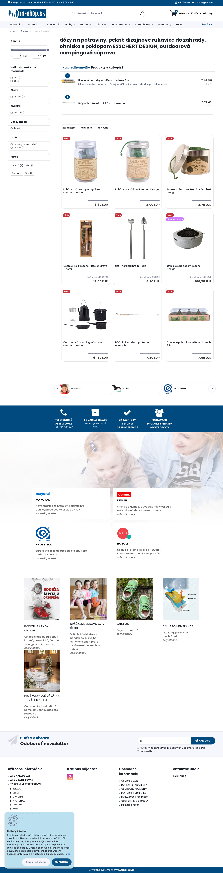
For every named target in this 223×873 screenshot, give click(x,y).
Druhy (68, 24)
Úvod (12, 31)
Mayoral (15, 24)
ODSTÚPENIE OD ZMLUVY (135, 800)
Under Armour (119, 24)
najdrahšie (86, 127)
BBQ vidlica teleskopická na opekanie (132, 344)
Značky (84, 24)
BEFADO (17, 788)
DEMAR (16, 792)
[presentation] (58, 389)
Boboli (179, 24)
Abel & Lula (53, 24)
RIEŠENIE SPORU (130, 805)
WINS (15, 808)
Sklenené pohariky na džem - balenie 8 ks (189, 344)
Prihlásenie (184, 2)
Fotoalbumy (142, 24)
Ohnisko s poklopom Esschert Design (185, 267)
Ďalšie (206, 24)
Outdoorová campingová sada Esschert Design (82, 344)
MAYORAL (18, 796)
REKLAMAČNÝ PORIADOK (134, 796)
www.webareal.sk (124, 869)
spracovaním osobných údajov (172, 747)
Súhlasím (61, 862)
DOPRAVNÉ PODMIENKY (134, 784)
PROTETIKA (19, 800)
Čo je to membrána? (178, 626)
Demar (122, 500)
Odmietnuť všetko (36, 862)
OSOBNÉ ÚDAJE (129, 780)
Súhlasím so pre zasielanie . (172, 749)
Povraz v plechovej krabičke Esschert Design (189, 191)
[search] (142, 14)
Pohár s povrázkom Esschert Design (137, 189)
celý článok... (32, 648)
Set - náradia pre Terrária (130, 266)
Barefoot (123, 624)
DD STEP (17, 804)
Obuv (99, 24)
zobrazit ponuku (46, 513)
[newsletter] (203, 740)
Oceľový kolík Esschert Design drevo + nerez (85, 267)
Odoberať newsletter (44, 743)
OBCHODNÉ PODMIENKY (134, 788)
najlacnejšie (69, 127)
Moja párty (164, 24)
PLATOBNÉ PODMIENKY (133, 792)
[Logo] (27, 13)
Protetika (33, 24)
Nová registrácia (204, 2)
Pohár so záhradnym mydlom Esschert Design (81, 191)
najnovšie (103, 127)
